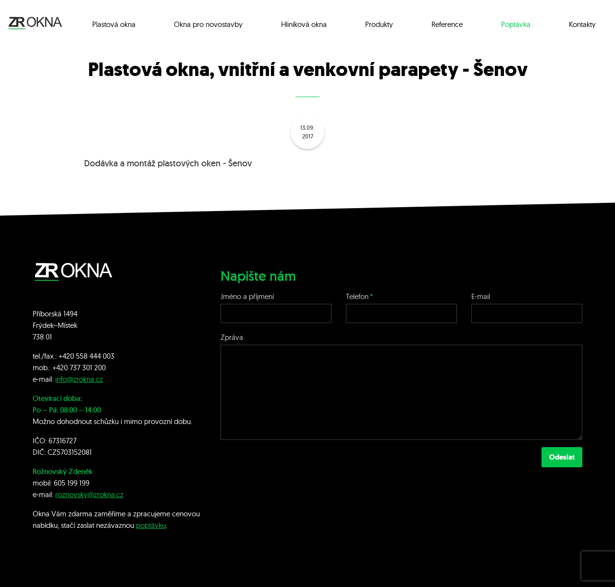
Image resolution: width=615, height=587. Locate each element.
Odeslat (562, 457)
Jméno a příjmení (247, 296)
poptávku (151, 525)
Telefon (357, 296)
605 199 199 (71, 482)
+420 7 (62, 367)
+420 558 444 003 (86, 356)
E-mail (480, 296)
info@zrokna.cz (79, 379)
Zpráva (232, 337)
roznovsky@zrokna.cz (89, 494)
